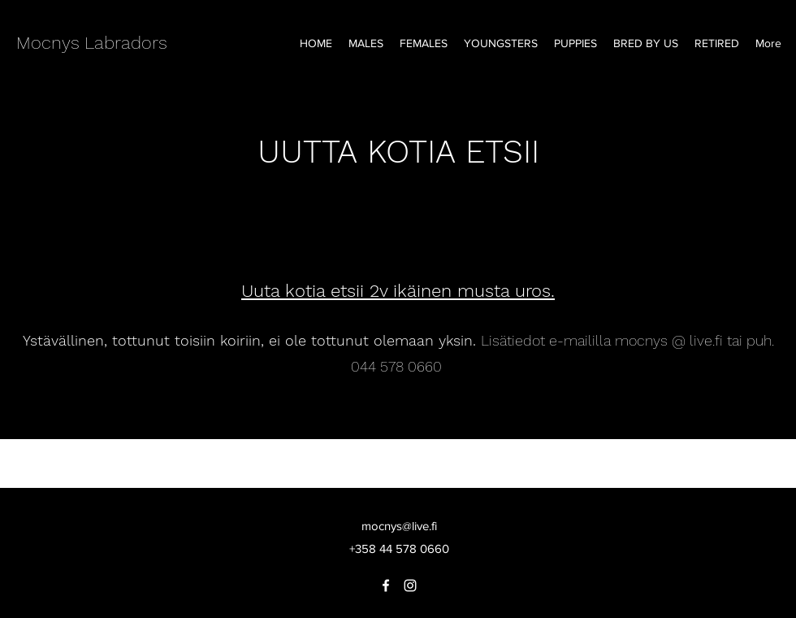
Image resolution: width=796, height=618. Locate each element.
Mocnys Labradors (91, 43)
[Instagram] (410, 585)
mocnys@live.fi (399, 526)
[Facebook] (386, 585)
